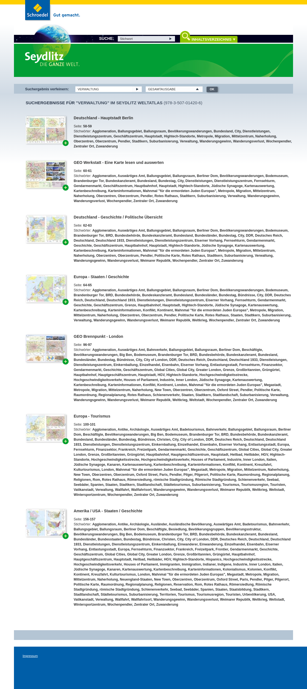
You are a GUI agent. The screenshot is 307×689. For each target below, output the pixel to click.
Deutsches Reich (268, 235)
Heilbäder (251, 455)
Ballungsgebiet (130, 131)
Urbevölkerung (254, 594)
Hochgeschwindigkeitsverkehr (98, 380)
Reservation (183, 584)
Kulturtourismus (87, 470)
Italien (271, 460)
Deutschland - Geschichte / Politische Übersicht (118, 217)
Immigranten (170, 564)
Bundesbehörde (127, 235)
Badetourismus (192, 429)
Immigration (191, 564)
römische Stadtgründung (173, 480)
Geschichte (83, 246)
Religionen (82, 480)
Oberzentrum (105, 141)
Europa (283, 445)
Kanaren (113, 465)
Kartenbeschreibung (90, 191)
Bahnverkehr (157, 350)
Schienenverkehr (166, 395)
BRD (109, 235)
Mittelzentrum (242, 136)
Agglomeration (104, 131)
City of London (155, 360)
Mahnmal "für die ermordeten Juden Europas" (179, 191)
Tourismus (230, 485)
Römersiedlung (139, 480)
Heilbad (236, 455)
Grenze (130, 305)
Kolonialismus (234, 569)
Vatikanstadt (83, 490)
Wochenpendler (278, 141)
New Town (163, 390)
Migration (222, 136)
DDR (249, 235)
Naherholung (265, 136)
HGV (161, 375)
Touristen (277, 485)
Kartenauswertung (259, 186)
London (181, 385)
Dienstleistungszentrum (93, 136)
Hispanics (214, 559)
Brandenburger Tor (89, 181)
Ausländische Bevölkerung (190, 524)
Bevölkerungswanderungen (190, 131)
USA (271, 594)
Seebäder (81, 485)
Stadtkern (139, 141)
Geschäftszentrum (128, 136)
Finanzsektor (272, 365)
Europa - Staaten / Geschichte (101, 277)
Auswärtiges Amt (131, 176)
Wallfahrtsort (141, 490)
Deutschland (84, 240)
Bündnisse (246, 295)
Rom (96, 480)
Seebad (273, 480)
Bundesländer (206, 235)
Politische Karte (167, 256)
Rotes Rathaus (166, 196)
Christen (164, 439)
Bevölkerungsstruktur (243, 529)
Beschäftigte (252, 350)
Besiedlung (178, 529)
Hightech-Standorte (179, 136)
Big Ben (125, 355)
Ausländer (159, 524)
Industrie (167, 380)
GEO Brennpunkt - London (98, 336)
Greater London (208, 370)
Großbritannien (248, 370)
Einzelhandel (150, 365)
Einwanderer (188, 544)
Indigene (224, 564)
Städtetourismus (177, 485)
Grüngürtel (270, 370)
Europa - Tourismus (92, 416)
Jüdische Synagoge (227, 186)
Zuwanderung (107, 146)
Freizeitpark (146, 450)
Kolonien (255, 569)
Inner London (186, 380)
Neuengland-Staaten (136, 579)
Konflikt (149, 310)
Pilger (188, 475)
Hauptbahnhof (145, 186)
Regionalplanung (112, 395)
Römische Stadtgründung (215, 480)
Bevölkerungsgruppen (206, 529)
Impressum (30, 656)
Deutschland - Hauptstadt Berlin (103, 118)
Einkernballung (126, 365)
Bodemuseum (276, 176)
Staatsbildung (240, 589)
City (238, 131)
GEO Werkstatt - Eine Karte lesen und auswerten (119, 162)
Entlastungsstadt (223, 365)
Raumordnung (85, 395)
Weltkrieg (199, 320)
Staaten (237, 315)
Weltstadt (196, 400)
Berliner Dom (207, 176)
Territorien (167, 594)
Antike (123, 429)
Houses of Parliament (141, 380)
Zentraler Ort (84, 146)
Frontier (222, 549)
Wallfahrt (122, 490)
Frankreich (126, 450)
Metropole (205, 136)
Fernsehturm (264, 181)
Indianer (209, 564)
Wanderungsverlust (248, 141)
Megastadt (272, 385)
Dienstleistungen (256, 131)
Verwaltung (189, 141)
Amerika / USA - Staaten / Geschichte (108, 511)
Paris (163, 475)
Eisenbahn (170, 365)
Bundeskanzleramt (120, 181)
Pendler (124, 141)
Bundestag (167, 181)
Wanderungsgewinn (215, 141)
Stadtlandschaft (225, 395)
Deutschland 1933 (110, 240)
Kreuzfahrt (263, 465)
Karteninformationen (124, 191)
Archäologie (139, 429)
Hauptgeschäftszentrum (117, 375)
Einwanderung (211, 544)
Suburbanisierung (163, 141)
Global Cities (164, 370)
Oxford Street (228, 390)
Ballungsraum (155, 131)
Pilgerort (201, 475)
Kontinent (165, 310)
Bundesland (223, 131)
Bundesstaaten (110, 539)
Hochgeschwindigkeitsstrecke (223, 375)
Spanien (97, 485)
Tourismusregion (254, 485)
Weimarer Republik (155, 261)
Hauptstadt (153, 136)
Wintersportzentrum (89, 495)
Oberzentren (83, 141)
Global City (185, 370)
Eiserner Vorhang (208, 240)
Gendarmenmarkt (87, 186)
